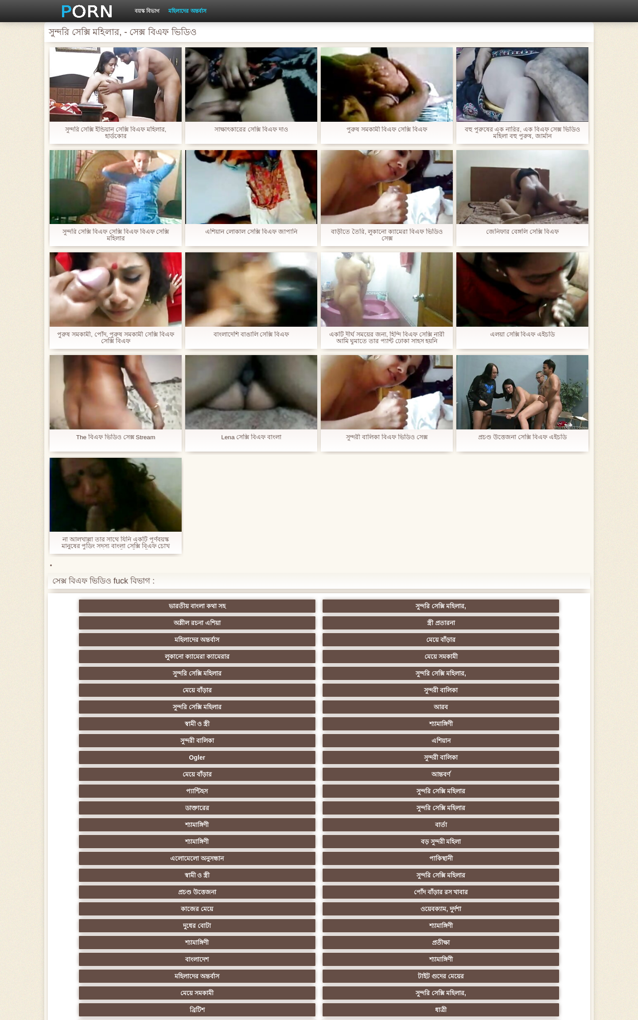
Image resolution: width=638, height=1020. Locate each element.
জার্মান (449, 841)
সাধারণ (189, 858)
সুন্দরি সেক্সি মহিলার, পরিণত (536, 740)
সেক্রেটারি (536, 875)
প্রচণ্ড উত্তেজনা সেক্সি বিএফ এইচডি (522, 437)
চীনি (362, 841)
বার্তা (362, 673)
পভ (449, 740)
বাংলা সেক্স (188, 875)
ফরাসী (536, 892)
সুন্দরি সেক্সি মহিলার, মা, (362, 824)
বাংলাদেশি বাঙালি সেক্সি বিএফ (251, 334)
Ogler (102, 656)
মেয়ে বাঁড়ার (536, 606)
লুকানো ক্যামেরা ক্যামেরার (102, 622)
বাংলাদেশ (102, 723)
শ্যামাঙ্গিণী (362, 639)
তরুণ (362, 858)
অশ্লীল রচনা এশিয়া (275, 606)
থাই (188, 807)
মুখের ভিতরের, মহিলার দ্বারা (362, 908)
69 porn (189, 892)
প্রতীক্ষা (536, 707)
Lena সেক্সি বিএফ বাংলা (251, 437)
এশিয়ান (535, 639)
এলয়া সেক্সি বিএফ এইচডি (522, 334)
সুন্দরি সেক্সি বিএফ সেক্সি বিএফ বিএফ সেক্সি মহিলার (115, 235)
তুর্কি (449, 791)
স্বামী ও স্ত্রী (275, 639)
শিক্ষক (102, 791)
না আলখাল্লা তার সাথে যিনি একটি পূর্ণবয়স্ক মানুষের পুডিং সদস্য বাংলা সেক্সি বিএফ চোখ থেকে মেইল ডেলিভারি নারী (115, 542)
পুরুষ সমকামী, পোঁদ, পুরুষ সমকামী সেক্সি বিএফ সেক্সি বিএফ (115, 337)
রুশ (189, 908)
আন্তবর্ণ (362, 656)
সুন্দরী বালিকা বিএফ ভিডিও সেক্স (387, 437)
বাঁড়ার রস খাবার (536, 791)
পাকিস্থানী (189, 690)
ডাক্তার (536, 908)
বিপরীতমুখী (102, 925)
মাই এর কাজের (362, 774)
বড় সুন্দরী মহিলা (536, 673)
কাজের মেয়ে (102, 707)
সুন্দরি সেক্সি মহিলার (275, 622)
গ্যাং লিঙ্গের (102, 824)
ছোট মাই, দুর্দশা (189, 841)
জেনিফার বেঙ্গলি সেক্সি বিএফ (522, 231)
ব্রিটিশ (101, 740)
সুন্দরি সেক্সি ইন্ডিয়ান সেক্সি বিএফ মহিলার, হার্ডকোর (115, 132)
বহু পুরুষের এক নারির (275, 740)
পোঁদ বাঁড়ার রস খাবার (536, 690)
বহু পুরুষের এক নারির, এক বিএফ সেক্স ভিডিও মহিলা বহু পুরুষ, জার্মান (522, 132)
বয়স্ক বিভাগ (147, 11)
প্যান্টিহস (449, 656)
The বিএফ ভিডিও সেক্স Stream (116, 437)
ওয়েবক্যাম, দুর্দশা (188, 707)
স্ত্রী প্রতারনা (362, 606)
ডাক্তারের (102, 673)
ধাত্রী (189, 740)
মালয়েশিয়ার (449, 875)
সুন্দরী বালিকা (536, 622)
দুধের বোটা (276, 707)
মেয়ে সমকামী (189, 622)
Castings (536, 858)
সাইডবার (102, 841)
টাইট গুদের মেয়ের (362, 723)
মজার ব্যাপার (189, 824)
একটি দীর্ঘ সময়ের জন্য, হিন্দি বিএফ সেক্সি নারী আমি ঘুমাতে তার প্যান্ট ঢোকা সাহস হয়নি (386, 337)
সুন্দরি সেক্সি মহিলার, (188, 606)
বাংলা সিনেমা (189, 774)
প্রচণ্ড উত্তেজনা (449, 690)
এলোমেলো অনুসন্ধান (102, 690)
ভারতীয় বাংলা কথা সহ (102, 606)
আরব (189, 639)
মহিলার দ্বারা (276, 791)
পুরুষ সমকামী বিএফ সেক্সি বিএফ (387, 129)
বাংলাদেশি (102, 807)
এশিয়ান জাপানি (102, 892)
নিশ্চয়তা (536, 774)
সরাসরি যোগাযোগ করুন (362, 892)
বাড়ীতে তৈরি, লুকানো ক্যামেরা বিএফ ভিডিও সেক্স (387, 235)
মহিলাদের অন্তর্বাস (187, 11)
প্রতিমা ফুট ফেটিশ (449, 807)
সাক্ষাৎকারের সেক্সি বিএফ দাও (251, 129)
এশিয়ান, (102, 908)
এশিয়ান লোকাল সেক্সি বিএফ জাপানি (251, 231)
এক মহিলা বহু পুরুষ (275, 858)
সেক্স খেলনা (449, 908)
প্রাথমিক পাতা (475, 1006)
